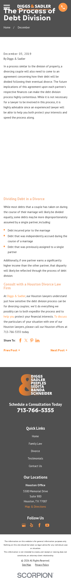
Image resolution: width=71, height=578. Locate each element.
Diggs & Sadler (16, 296)
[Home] (34, 7)
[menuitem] (26, 565)
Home (35, 436)
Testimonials (35, 458)
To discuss (60, 316)
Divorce (35, 451)
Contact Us (35, 466)
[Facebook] (39, 525)
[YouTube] (47, 525)
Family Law (35, 443)
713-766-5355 (12, 332)
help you (9, 316)
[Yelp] (32, 525)
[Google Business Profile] (24, 525)
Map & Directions (35, 506)
